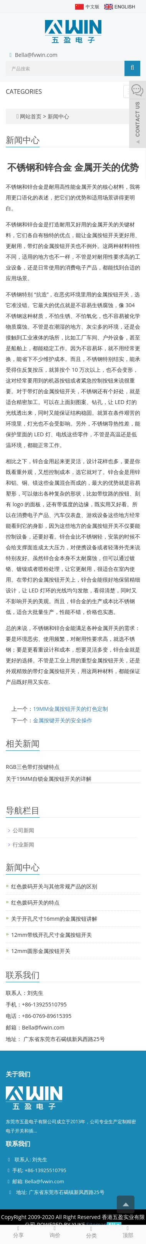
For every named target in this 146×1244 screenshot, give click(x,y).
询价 (54, 1232)
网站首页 (30, 116)
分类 (91, 1232)
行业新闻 (23, 844)
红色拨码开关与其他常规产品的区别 (54, 886)
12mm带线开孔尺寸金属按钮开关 (51, 934)
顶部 (127, 1232)
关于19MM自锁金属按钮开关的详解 (48, 778)
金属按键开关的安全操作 (62, 720)
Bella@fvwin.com (36, 54)
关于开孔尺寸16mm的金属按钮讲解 (54, 918)
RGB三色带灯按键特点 (33, 766)
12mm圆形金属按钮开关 (40, 951)
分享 (18, 1232)
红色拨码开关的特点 (35, 902)
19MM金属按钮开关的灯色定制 (70, 708)
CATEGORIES (24, 91)
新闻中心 (58, 116)
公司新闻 (23, 830)
